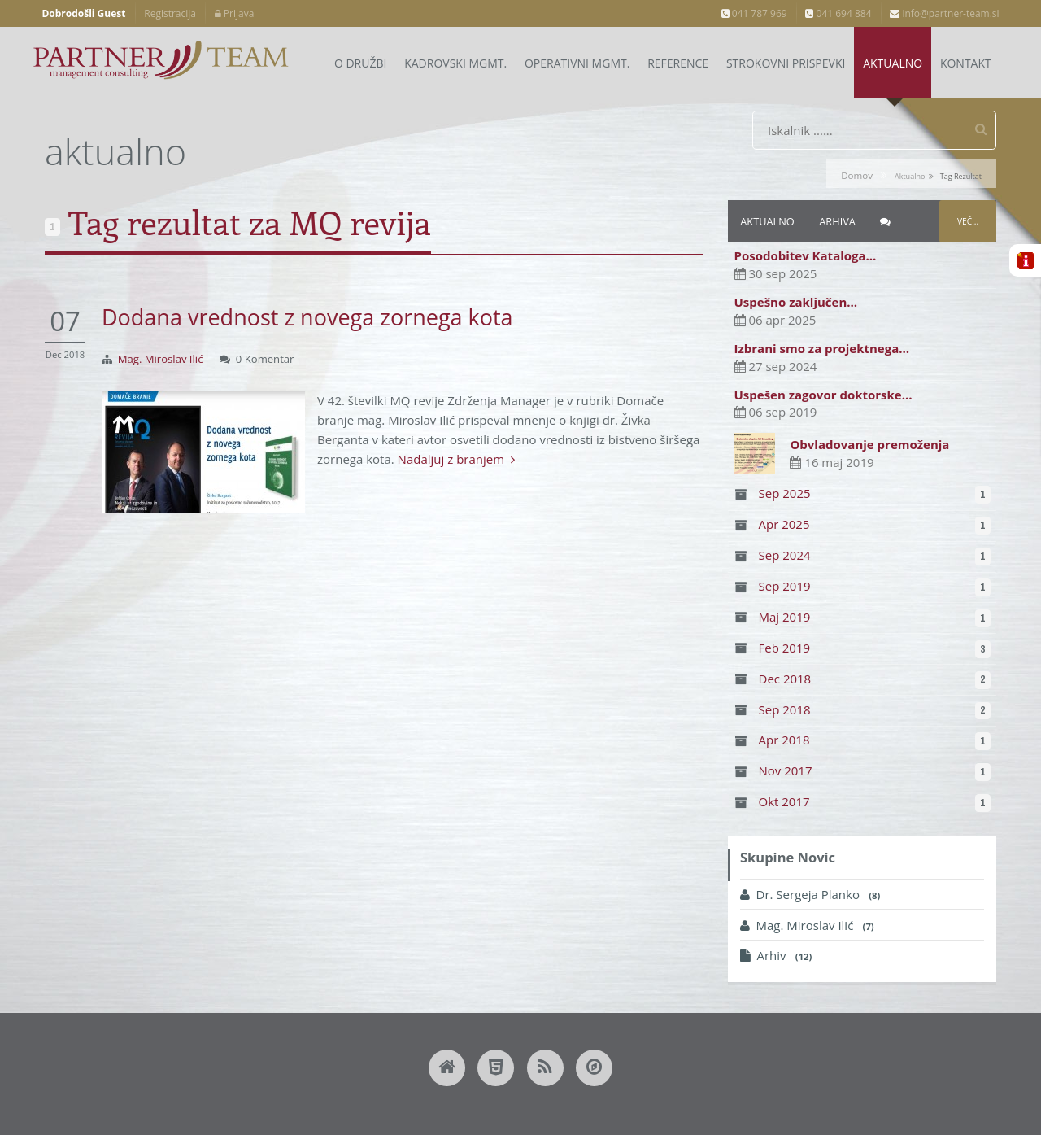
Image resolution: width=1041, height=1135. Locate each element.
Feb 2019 (785, 648)
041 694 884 (838, 13)
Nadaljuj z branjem (456, 459)
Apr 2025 (784, 525)
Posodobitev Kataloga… (805, 256)
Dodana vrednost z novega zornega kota (307, 317)
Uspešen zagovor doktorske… (823, 394)
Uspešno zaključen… (796, 302)
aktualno (910, 176)
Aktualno (767, 221)
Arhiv (776, 956)
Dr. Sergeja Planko (810, 895)
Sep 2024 (785, 555)
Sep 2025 (785, 494)
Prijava (235, 13)
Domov (857, 175)
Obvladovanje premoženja (869, 444)
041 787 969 (754, 13)
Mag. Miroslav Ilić (160, 358)
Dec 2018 (785, 678)
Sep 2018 (785, 709)
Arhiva (837, 221)
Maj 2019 (785, 617)
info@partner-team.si (944, 13)
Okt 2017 (784, 801)
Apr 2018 (784, 740)
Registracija (170, 13)
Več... (967, 221)
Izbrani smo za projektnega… (822, 348)
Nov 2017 (785, 771)
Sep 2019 (785, 586)
